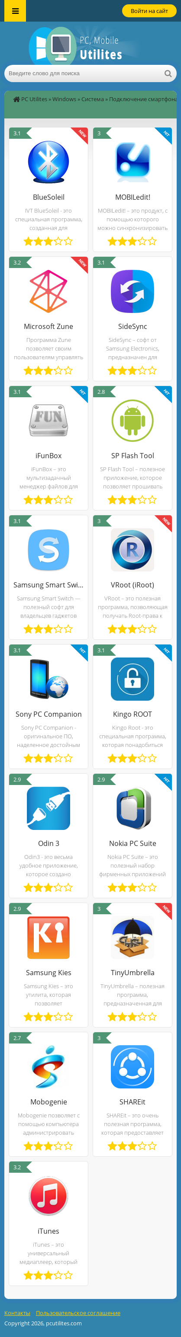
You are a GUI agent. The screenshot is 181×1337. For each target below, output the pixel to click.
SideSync (132, 326)
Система (92, 99)
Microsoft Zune (48, 326)
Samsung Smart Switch (48, 585)
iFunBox (48, 455)
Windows (64, 99)
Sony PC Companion (49, 714)
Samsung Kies (48, 972)
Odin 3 (48, 843)
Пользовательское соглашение (78, 1313)
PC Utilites (34, 99)
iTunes (48, 1231)
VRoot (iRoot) (132, 585)
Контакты (17, 1313)
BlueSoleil (49, 197)
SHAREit (132, 1102)
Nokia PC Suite (132, 843)
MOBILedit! (132, 197)
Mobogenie (48, 1102)
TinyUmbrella (133, 972)
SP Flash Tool (132, 455)
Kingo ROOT (132, 714)
